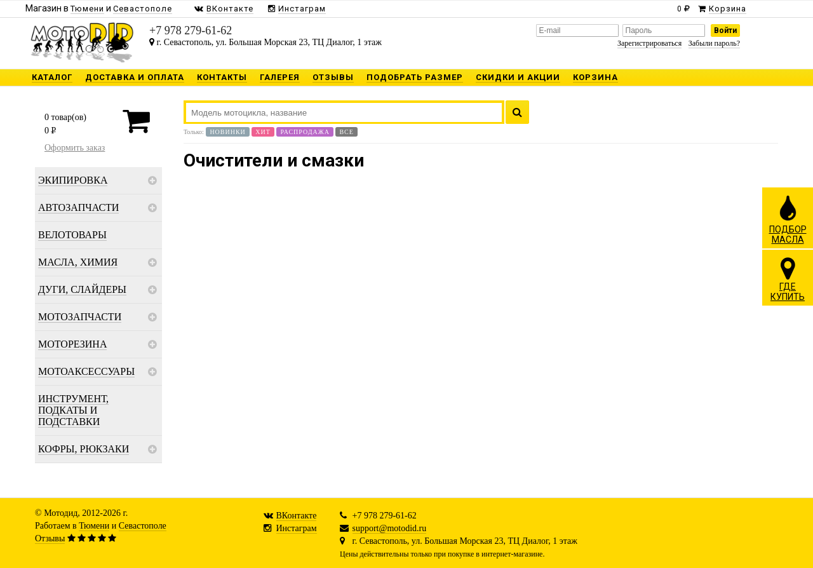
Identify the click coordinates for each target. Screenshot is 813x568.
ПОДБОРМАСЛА (788, 219)
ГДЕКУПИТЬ (787, 279)
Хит (263, 131)
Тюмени (94, 526)
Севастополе (142, 526)
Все (346, 131)
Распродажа (305, 131)
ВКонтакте (296, 515)
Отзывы (50, 538)
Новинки (227, 131)
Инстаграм (296, 528)
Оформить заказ (74, 147)
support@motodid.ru (390, 528)
